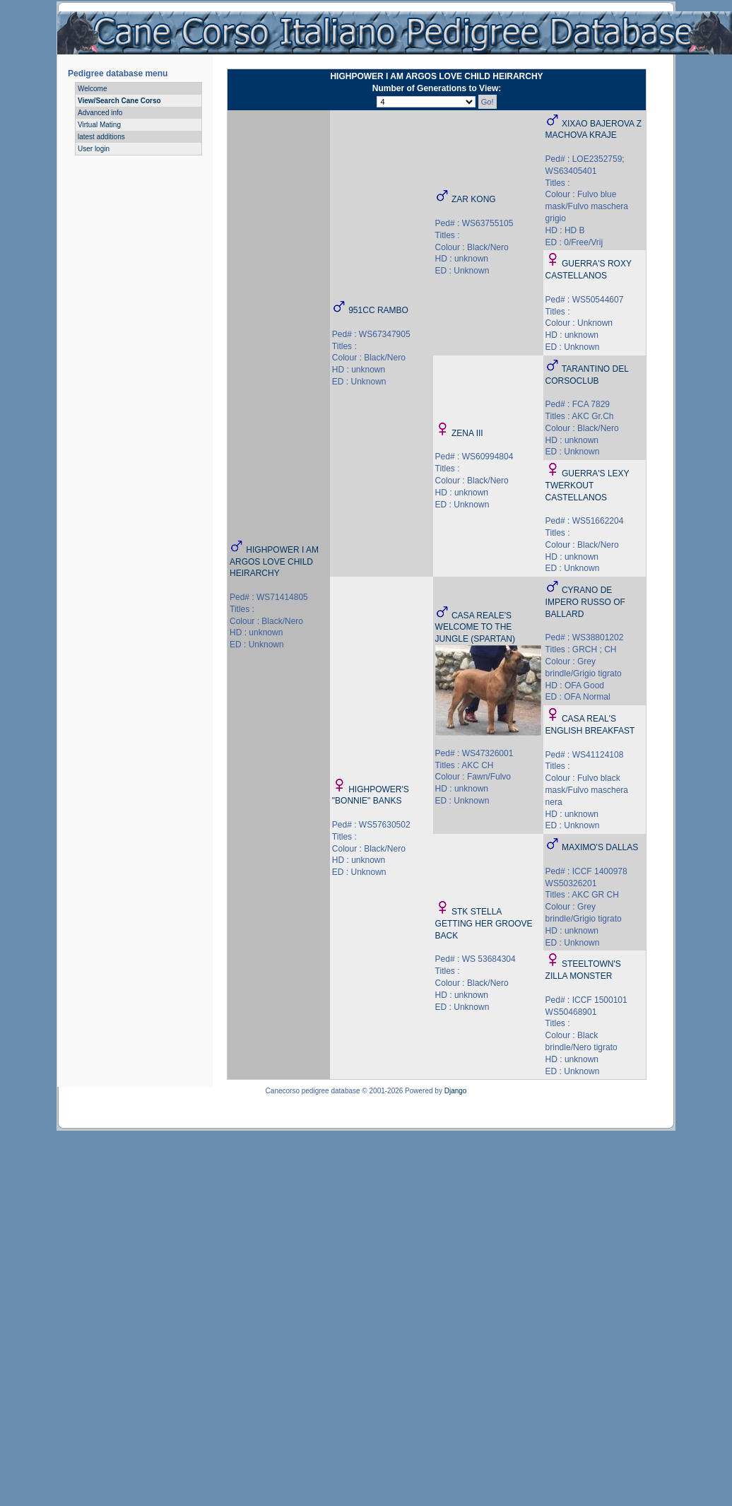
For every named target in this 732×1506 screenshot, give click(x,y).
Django (455, 1091)
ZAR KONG (473, 199)
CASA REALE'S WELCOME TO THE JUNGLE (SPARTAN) (475, 628)
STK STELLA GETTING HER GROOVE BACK (484, 924)
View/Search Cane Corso (119, 101)
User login (94, 149)
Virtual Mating (99, 125)
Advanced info (100, 113)
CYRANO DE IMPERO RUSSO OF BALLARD (585, 602)
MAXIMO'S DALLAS (600, 847)
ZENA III (467, 433)
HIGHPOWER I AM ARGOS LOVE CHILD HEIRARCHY (274, 562)
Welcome (92, 89)
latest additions (101, 137)
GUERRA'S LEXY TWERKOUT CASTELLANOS (587, 485)
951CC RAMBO (378, 310)
